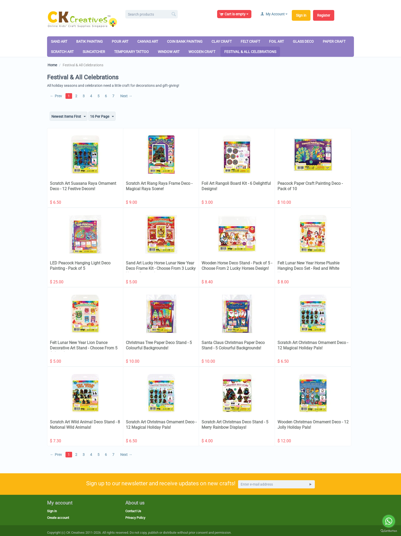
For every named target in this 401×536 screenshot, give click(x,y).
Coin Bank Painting (185, 41)
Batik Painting (89, 41)
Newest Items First (68, 116)
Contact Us (133, 511)
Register (323, 15)
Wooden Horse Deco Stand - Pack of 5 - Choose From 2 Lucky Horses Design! (237, 266)
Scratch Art (62, 52)
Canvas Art (147, 41)
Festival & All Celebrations (250, 52)
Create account (58, 518)
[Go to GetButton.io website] (389, 530)
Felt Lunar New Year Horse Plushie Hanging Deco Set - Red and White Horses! (308, 268)
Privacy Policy (135, 518)
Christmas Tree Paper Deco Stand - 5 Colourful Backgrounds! (159, 345)
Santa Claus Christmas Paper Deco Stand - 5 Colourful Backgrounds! (233, 345)
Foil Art (276, 41)
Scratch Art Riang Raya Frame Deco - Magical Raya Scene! (159, 186)
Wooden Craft (201, 52)
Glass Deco (303, 41)
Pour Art (120, 41)
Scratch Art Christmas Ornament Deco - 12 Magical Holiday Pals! (312, 345)
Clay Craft (221, 41)
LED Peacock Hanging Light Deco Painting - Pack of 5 (80, 266)
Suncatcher (94, 52)
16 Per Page (102, 116)
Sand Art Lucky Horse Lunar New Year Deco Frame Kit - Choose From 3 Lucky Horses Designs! (161, 268)
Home (52, 65)
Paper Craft (334, 41)
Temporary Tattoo (131, 52)
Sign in (301, 15)
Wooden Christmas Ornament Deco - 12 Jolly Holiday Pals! (313, 425)
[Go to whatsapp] (388, 521)
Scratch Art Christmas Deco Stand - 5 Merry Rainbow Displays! (235, 425)
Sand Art (59, 41)
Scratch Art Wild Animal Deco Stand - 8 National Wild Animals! (85, 425)
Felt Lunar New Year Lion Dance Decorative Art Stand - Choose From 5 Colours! (83, 348)
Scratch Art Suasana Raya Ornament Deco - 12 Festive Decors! (83, 186)
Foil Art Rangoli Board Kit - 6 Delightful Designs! (236, 186)
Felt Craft (250, 41)
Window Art (169, 52)
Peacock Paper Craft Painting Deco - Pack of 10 (310, 186)
